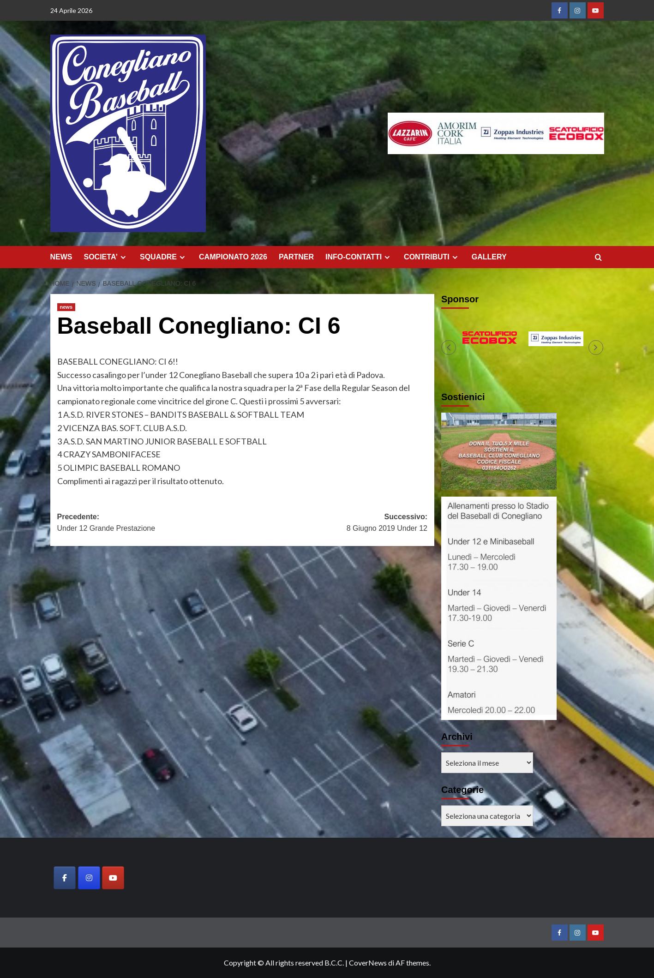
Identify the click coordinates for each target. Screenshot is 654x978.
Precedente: (149, 523)
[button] (448, 347)
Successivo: (334, 523)
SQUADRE (163, 257)
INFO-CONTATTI (358, 257)
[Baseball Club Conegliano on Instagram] (89, 877)
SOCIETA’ (106, 257)
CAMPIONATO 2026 (233, 257)
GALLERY (489, 257)
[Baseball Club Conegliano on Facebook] (65, 877)
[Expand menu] (123, 257)
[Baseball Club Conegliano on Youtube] (113, 877)
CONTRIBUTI (432, 257)
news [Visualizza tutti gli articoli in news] (66, 307)
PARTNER (296, 257)
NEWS (61, 257)
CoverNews (368, 962)
